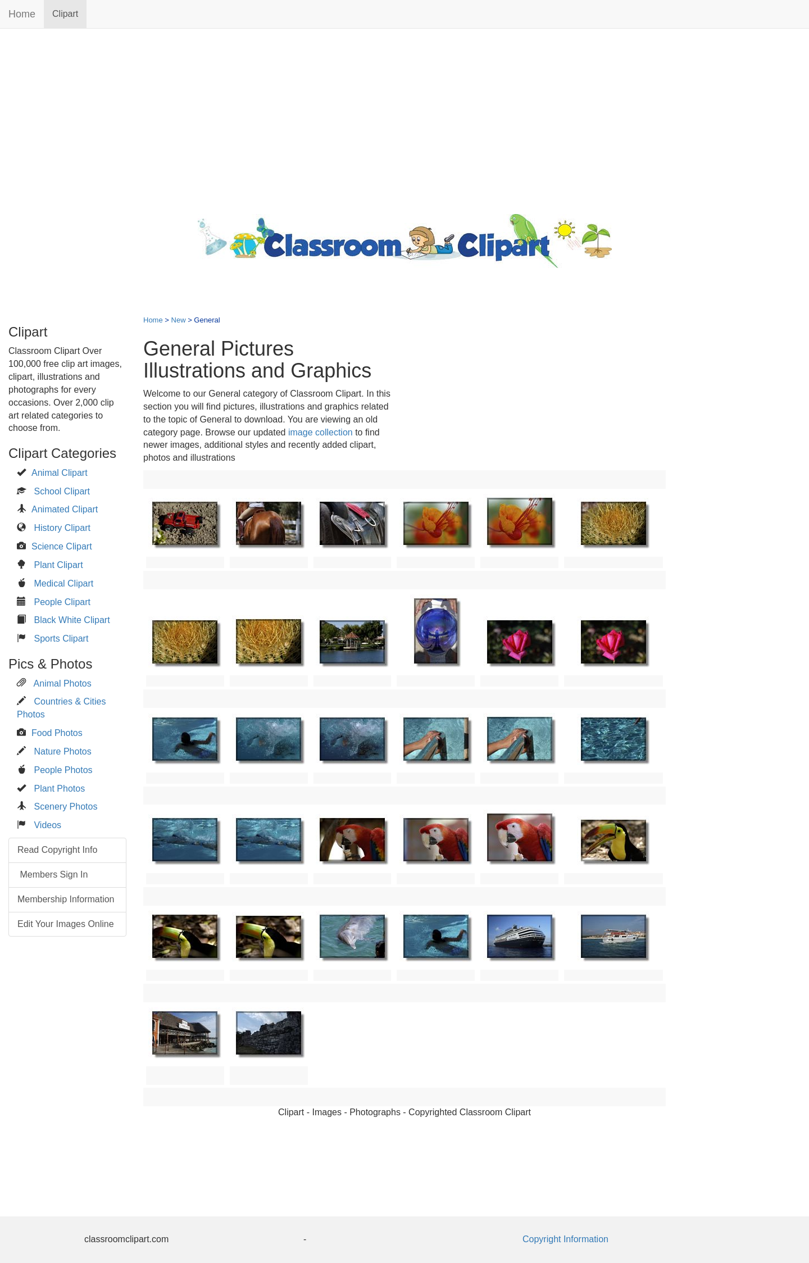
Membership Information (66, 899)
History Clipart (62, 528)
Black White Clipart (72, 620)
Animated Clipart (64, 509)
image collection (320, 432)
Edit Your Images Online (65, 924)
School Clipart (62, 491)
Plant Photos (59, 788)
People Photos (63, 770)
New (178, 320)
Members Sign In (52, 874)
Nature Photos (62, 751)
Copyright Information (565, 1239)
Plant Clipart (58, 565)
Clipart (65, 14)
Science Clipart (61, 546)
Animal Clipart (59, 473)
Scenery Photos (65, 806)
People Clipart (62, 602)
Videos (47, 825)
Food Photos (57, 733)
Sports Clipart (61, 638)
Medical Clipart (63, 583)
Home (21, 14)
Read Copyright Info (57, 850)
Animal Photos (63, 683)
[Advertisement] (404, 118)
